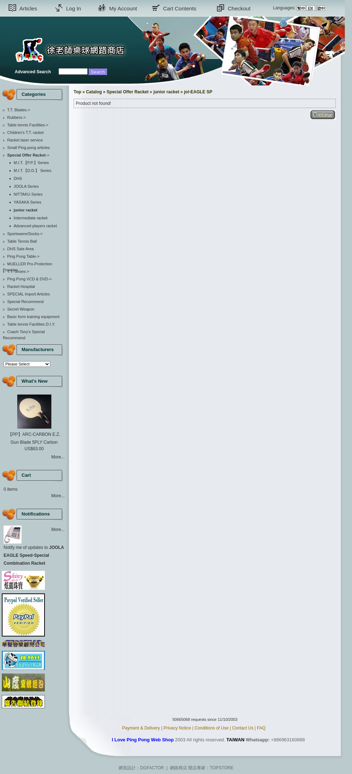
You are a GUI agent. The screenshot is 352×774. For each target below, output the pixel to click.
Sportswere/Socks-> (25, 234)
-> (28, 155)
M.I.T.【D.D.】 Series (32, 170)
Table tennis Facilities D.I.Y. (31, 324)
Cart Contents (179, 8)
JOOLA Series (26, 186)
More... (58, 457)
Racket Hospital (21, 286)
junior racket (166, 91)
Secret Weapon (20, 309)
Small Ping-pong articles (28, 147)
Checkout (239, 8)
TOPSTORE (221, 767)
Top (77, 91)
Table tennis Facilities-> (27, 125)
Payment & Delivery (141, 728)
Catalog (94, 91)
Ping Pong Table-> (23, 256)
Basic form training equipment (33, 316)
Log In (73, 8)
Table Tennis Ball (22, 241)
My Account (123, 8)
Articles (28, 8)
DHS (18, 178)
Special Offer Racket (128, 91)
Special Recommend (25, 301)
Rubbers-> (16, 117)
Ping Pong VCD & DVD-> (29, 279)
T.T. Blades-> (18, 110)
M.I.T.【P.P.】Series (31, 162)
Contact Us (242, 728)
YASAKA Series (27, 202)
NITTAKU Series (28, 194)
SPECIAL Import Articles (28, 294)
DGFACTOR (152, 767)
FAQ (261, 728)
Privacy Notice (177, 728)
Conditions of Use (212, 728)
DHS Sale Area (20, 249)
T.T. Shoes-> (18, 271)
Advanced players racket (35, 226)
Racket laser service (25, 140)
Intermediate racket (30, 218)
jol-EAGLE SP (198, 91)
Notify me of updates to (34, 555)
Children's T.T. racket (25, 132)
